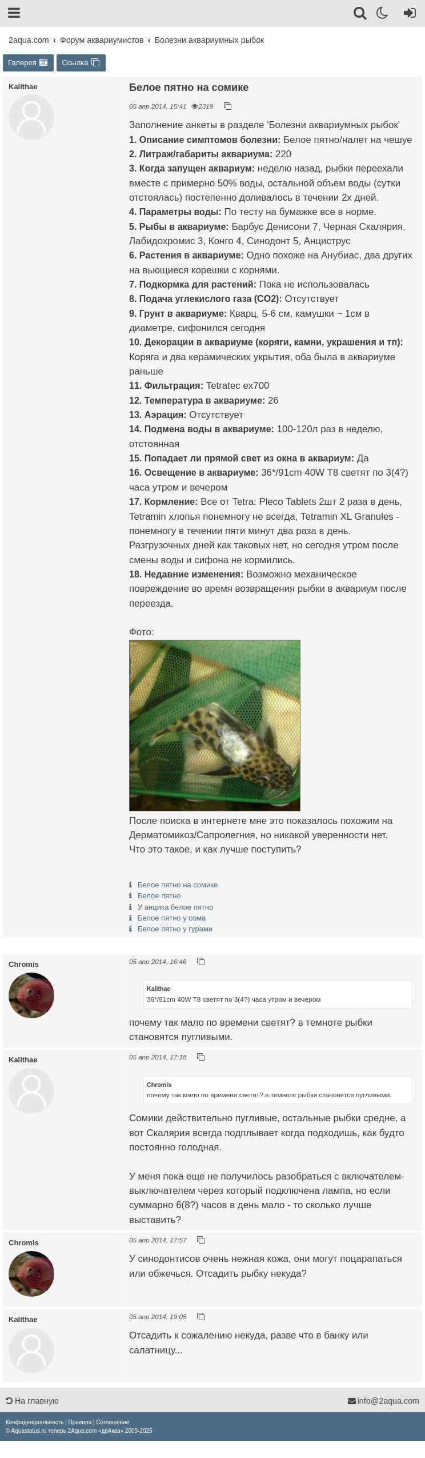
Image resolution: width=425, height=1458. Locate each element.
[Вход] (407, 15)
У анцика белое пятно (175, 907)
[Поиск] (361, 15)
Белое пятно (159, 895)
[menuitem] (34, 1422)
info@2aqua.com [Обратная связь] (383, 1400)
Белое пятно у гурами (175, 929)
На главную (32, 1400)
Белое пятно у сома (172, 918)
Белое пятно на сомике (178, 885)
